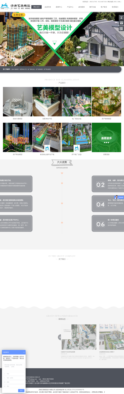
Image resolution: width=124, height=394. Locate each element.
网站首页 (36, 7)
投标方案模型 (15, 69)
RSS (115, 1)
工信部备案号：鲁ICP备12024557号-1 (29, 385)
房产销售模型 (39, 69)
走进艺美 (48, 7)
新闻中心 (59, 7)
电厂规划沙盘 (31, 69)
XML (119, 1)
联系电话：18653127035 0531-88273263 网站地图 (98, 1)
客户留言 (104, 7)
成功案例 (81, 7)
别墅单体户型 (23, 69)
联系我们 (115, 7)
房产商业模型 (47, 69)
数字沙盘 (93, 7)
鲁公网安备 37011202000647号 (75, 389)
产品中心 (70, 7)
